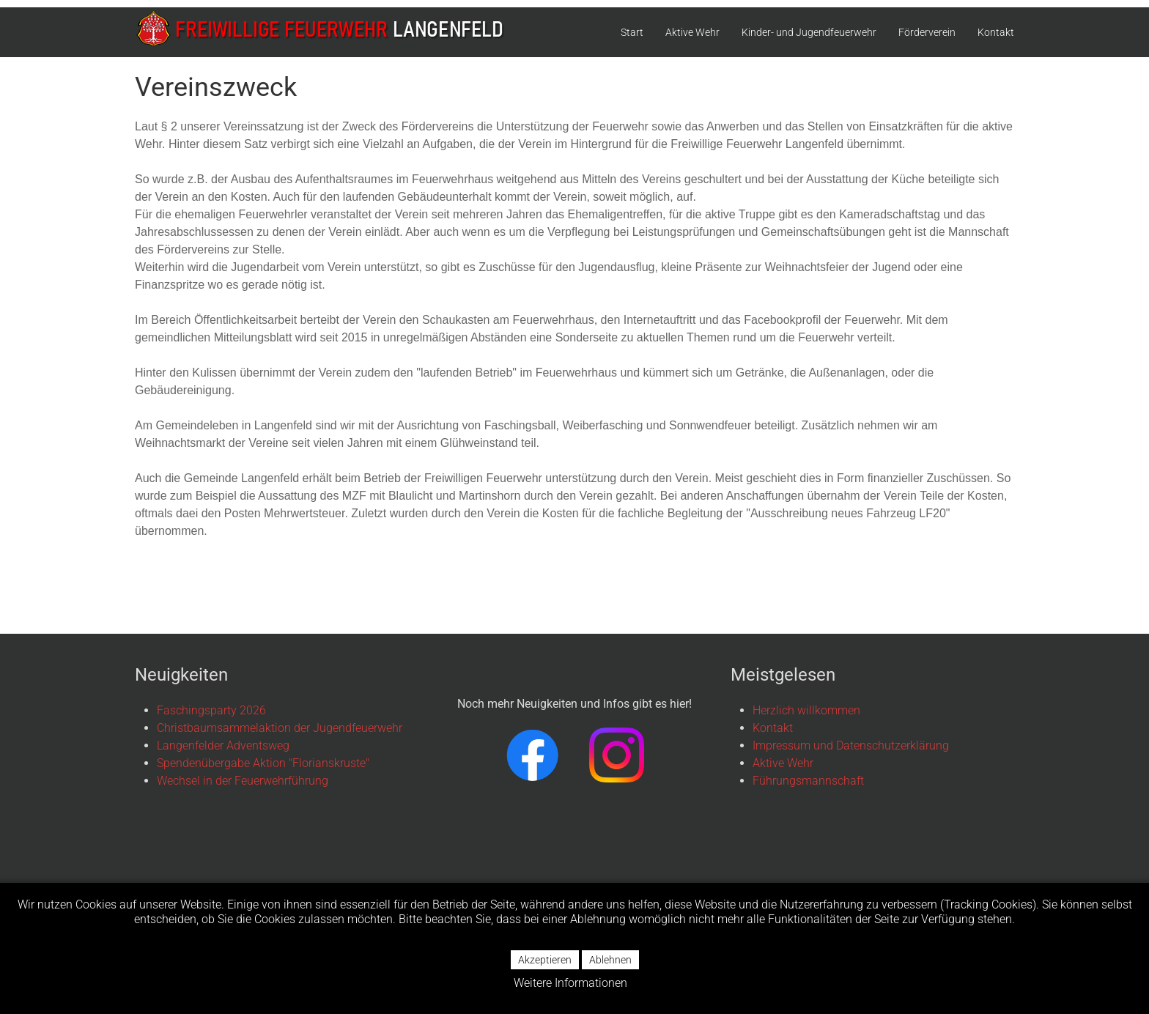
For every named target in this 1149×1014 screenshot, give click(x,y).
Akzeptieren (545, 960)
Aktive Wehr (692, 32)
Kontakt (996, 32)
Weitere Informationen (570, 983)
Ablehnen (610, 960)
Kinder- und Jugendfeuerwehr (809, 32)
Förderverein (927, 32)
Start (632, 32)
